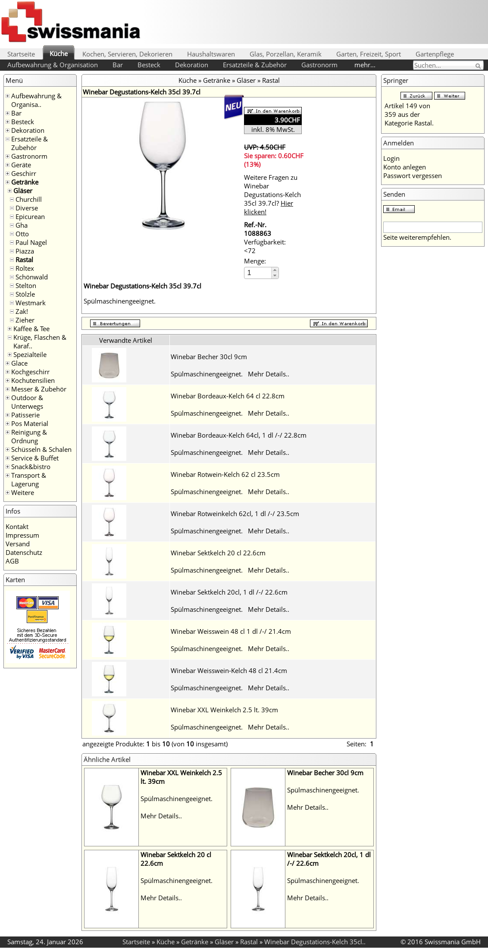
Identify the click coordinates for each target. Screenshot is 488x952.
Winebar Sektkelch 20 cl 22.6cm (218, 552)
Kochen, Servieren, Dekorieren (127, 54)
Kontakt (17, 526)
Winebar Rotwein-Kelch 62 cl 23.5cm (225, 474)
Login (391, 158)
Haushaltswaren (211, 54)
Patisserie (25, 414)
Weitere (22, 492)
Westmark (31, 302)
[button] (274, 270)
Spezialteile (30, 354)
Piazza (25, 251)
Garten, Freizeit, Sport (368, 54)
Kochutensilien (33, 380)
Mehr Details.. (268, 374)
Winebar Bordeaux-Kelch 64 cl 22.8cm (228, 395)
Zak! (22, 311)
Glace (19, 363)
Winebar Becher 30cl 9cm (209, 356)
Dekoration (191, 64)
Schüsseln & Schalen (41, 449)
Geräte (21, 164)
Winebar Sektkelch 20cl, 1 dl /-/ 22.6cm (229, 592)
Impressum (22, 535)
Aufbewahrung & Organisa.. (36, 100)
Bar (118, 64)
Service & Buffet (35, 458)
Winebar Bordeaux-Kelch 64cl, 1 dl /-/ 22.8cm (239, 435)
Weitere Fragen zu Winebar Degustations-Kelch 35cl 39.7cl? (272, 194)
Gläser (22, 190)
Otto (22, 233)
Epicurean (30, 216)
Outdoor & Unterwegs (27, 401)
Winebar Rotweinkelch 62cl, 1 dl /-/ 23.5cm (235, 513)
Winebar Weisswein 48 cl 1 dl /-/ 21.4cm (231, 631)
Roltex (25, 268)
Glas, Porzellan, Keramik (286, 54)
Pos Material (29, 423)
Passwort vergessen (412, 175)
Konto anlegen (404, 167)
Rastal (24, 259)
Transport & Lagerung (28, 479)
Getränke (24, 182)
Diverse (27, 208)
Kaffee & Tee (31, 328)
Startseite (21, 54)
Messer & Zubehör (38, 389)
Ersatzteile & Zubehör (255, 64)
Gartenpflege (435, 54)
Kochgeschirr (30, 371)
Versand (18, 543)
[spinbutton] (258, 273)
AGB (12, 561)
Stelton (26, 285)
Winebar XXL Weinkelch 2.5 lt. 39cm (224, 709)
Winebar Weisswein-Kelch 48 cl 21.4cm (229, 670)
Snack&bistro (30, 466)
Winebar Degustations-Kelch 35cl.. (315, 941)
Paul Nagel (31, 242)
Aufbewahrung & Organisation (52, 64)
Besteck (149, 64)
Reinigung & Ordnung (29, 436)
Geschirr (23, 173)
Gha (22, 225)
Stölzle (25, 294)
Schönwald (32, 276)
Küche (59, 53)
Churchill (29, 199)
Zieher (25, 320)
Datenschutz (24, 552)
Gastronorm (319, 64)
